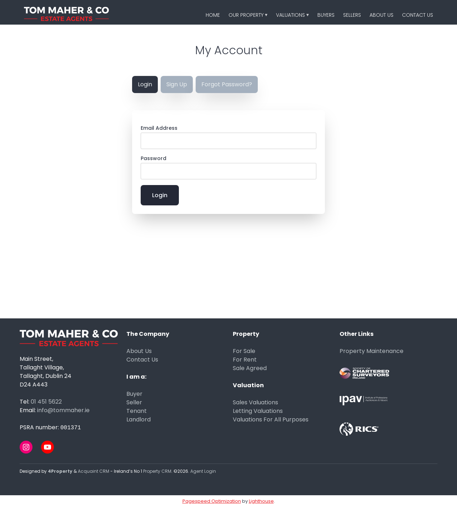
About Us (381, 15)
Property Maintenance (371, 351)
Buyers (326, 15)
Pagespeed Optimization (211, 501)
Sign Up (176, 84)
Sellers (352, 15)
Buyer (134, 394)
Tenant (136, 411)
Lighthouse (261, 501)
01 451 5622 (46, 402)
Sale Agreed (250, 368)
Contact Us (417, 15)
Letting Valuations (258, 411)
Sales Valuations (255, 402)
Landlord (138, 419)
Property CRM (157, 471)
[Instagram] (26, 447)
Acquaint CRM (93, 471)
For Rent (245, 359)
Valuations (290, 15)
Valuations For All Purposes (270, 419)
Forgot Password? (226, 84)
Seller (134, 402)
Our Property (245, 15)
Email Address (159, 128)
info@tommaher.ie (63, 410)
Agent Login (203, 471)
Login (145, 84)
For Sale (244, 351)
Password (153, 158)
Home (213, 15)
